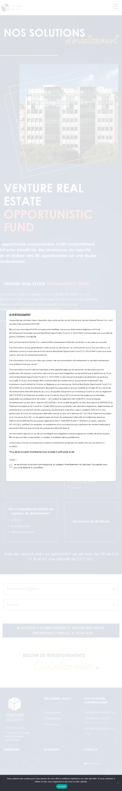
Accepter (62, 786)
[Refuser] (118, 782)
